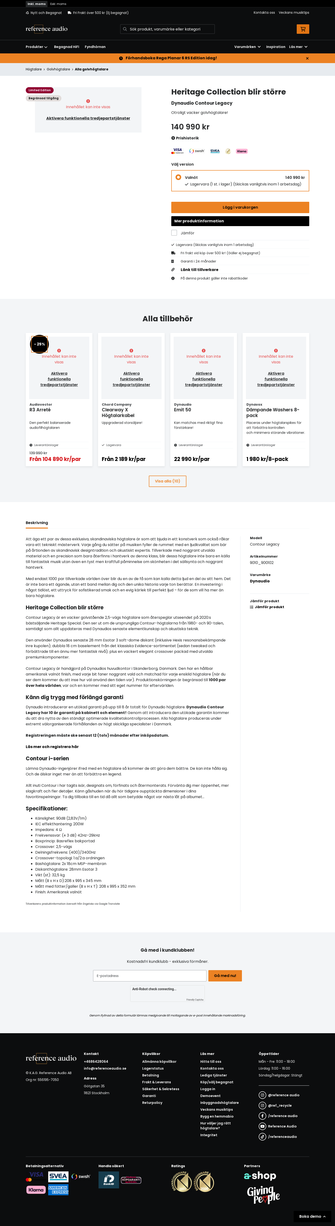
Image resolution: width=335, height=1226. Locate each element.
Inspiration (275, 46)
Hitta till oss (210, 1061)
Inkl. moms (37, 4)
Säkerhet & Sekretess (160, 1089)
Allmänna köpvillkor (159, 1061)
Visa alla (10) (167, 490)
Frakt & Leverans (156, 1082)
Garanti (149, 1096)
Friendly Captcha (194, 1000)
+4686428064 (96, 1061)
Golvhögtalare (58, 69)
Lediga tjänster (213, 1075)
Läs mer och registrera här (52, 756)
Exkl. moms (58, 4)
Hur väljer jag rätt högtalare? (215, 1126)
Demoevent (210, 1096)
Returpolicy (152, 1103)
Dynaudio (260, 590)
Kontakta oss (264, 12)
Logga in (207, 1089)
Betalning (150, 1075)
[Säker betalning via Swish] (80, 1176)
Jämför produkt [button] (267, 616)
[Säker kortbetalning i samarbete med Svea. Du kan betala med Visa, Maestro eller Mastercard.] (36, 1176)
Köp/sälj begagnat (216, 1082)
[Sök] (167, 29)
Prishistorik (185, 138)
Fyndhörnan (95, 46)
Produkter (36, 46)
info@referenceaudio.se (105, 1068)
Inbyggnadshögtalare (219, 1103)
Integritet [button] (208, 1135)
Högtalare (34, 69)
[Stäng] (307, 58)
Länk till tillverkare (199, 271)
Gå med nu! (226, 975)
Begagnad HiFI (66, 46)
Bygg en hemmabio (217, 1116)
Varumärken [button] (247, 46)
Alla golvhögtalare (91, 69)
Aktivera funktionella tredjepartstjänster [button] (88, 118)
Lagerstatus (153, 1068)
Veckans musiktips (294, 12)
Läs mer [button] (298, 46)
